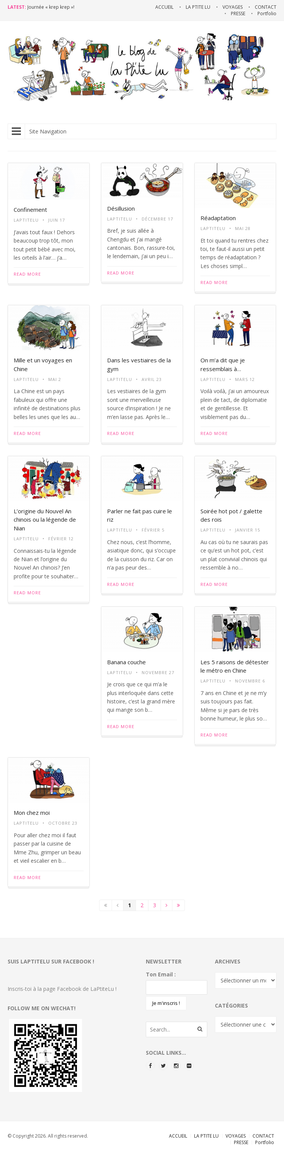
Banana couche (126, 662)
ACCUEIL (178, 1136)
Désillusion (121, 208)
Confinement (30, 209)
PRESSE (241, 1142)
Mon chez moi (32, 812)
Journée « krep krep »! (50, 7)
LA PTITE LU (206, 1136)
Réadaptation (218, 218)
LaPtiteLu (26, 220)
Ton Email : (161, 974)
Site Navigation (39, 131)
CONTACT (263, 1136)
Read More (27, 274)
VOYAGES (236, 1136)
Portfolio (264, 1142)
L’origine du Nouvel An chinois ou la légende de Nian (45, 519)
